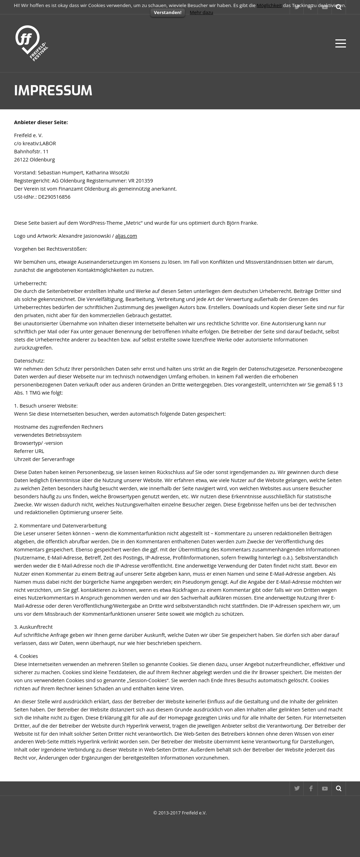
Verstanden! (168, 12)
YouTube (325, 788)
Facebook (311, 788)
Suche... (339, 788)
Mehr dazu (201, 12)
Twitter (297, 788)
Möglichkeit (269, 5)
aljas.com (126, 235)
